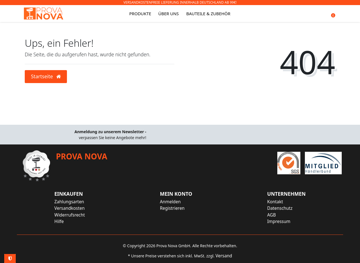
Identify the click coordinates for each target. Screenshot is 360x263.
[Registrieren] (176, 208)
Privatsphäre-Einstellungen (10, 258)
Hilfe (59, 221)
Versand (223, 256)
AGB (271, 215)
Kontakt (275, 202)
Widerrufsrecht (69, 215)
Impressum (278, 221)
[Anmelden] (176, 202)
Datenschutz (279, 208)
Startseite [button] (46, 76)
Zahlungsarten (69, 202)
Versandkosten (69, 208)
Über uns (168, 13)
